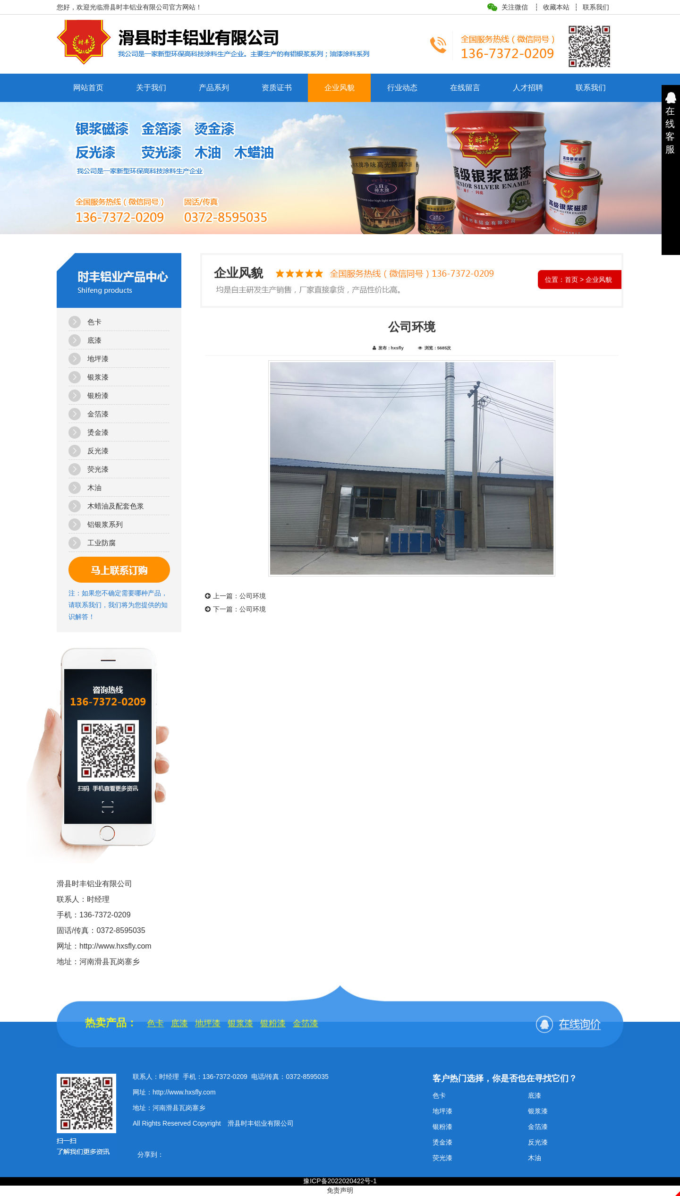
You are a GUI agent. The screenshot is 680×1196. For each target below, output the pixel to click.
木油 (94, 487)
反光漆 (98, 451)
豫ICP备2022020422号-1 (340, 1181)
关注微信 (515, 7)
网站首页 (88, 88)
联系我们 (596, 7)
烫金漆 (98, 432)
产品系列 (214, 88)
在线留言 (465, 88)
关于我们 (151, 88)
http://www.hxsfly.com (184, 1092)
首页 (571, 279)
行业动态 (402, 88)
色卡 (94, 322)
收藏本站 (556, 7)
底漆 (94, 340)
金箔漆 (98, 414)
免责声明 (340, 1190)
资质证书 (277, 88)
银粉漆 (98, 395)
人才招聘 (528, 88)
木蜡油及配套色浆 (115, 506)
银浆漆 (98, 377)
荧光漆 (98, 469)
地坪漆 (98, 359)
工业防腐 (101, 543)
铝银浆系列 (105, 524)
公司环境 (252, 596)
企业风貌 (339, 88)
